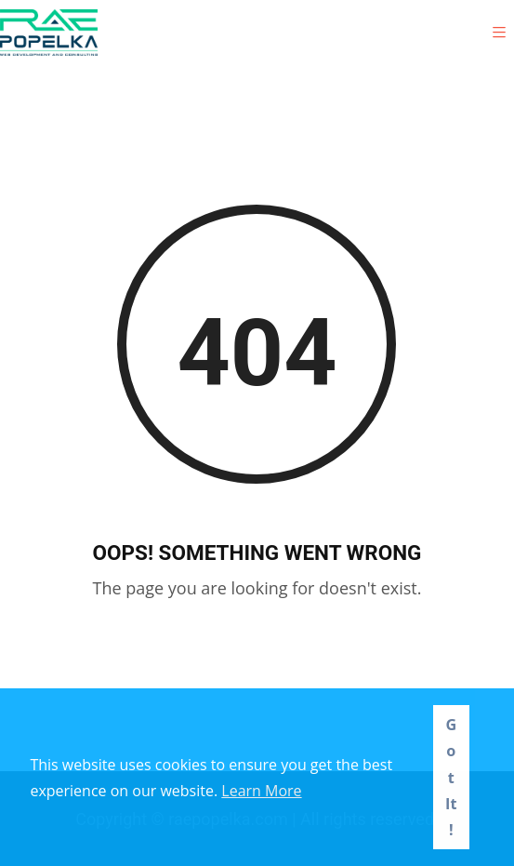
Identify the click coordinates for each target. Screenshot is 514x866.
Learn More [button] (261, 790)
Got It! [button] (450, 777)
